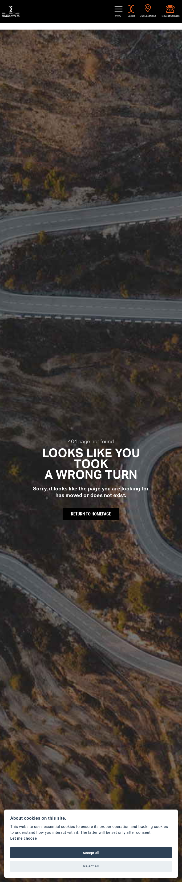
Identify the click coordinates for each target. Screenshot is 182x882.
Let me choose (23, 838)
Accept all (91, 853)
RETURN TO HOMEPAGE (91, 514)
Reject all (91, 866)
